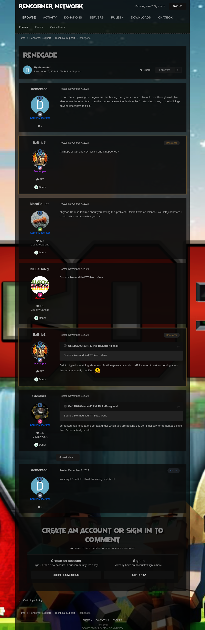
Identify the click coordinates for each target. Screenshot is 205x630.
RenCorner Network (51, 6)
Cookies (117, 620)
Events (39, 27)
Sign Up (177, 6)
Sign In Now (139, 574)
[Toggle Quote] (65, 345)
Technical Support (71, 71)
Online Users (57, 27)
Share (145, 70)
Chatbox (165, 17)
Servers (96, 17)
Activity (50, 17)
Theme (87, 620)
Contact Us (102, 620)
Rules (117, 17)
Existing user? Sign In (150, 6)
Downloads (141, 17)
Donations (73, 17)
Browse (29, 17)
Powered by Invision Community (102, 628)
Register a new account (66, 574)
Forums (23, 27)
